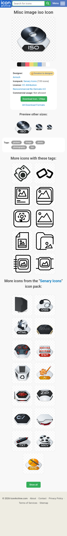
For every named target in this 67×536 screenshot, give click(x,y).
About (33, 498)
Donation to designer (43, 73)
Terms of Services (28, 503)
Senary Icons (30, 81)
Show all (33, 484)
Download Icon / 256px (34, 99)
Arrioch (16, 77)
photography (19, 147)
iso (32, 147)
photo (40, 142)
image (29, 142)
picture (16, 142)
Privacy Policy (56, 498)
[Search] (47, 3)
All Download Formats (33, 105)
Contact (42, 498)
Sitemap (44, 503)
